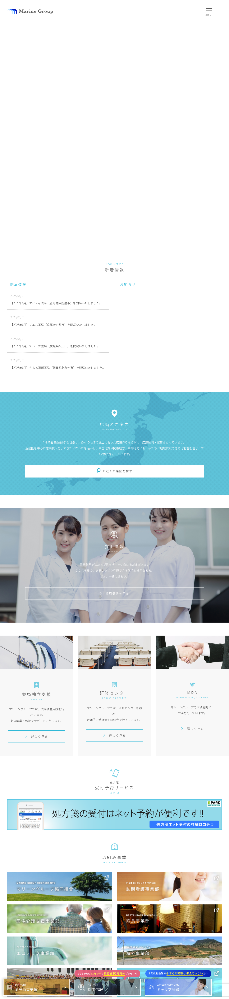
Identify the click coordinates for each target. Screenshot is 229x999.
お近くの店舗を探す (117, 471)
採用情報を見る (114, 593)
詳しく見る (36, 736)
